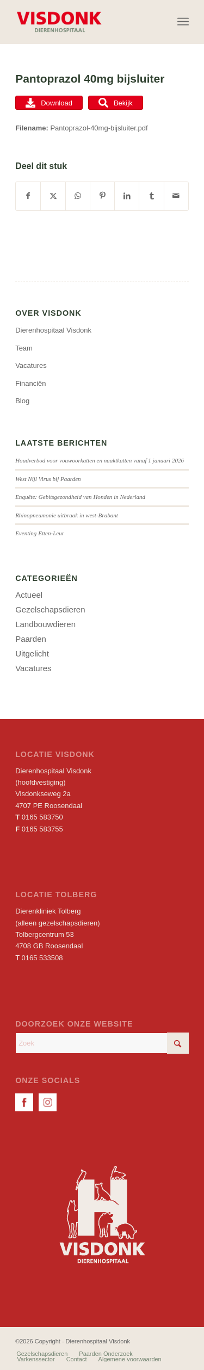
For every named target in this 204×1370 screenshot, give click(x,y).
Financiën (30, 383)
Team (24, 348)
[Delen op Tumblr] (151, 196)
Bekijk (115, 103)
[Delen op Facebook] (28, 196)
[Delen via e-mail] (176, 196)
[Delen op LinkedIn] (127, 196)
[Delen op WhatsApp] (78, 196)
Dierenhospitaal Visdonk (53, 330)
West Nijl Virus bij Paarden (48, 479)
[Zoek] (102, 1043)
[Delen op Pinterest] (102, 196)
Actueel (28, 594)
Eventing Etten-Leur (39, 533)
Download (49, 103)
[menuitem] (183, 22)
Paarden (30, 638)
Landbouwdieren (45, 624)
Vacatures (31, 365)
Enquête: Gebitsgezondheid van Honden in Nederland (80, 496)
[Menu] (183, 22)
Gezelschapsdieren (50, 609)
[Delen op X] (53, 196)
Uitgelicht (32, 653)
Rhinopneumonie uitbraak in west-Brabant (66, 515)
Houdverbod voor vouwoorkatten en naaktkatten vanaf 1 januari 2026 (99, 460)
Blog (22, 401)
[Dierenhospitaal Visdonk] (84, 21)
